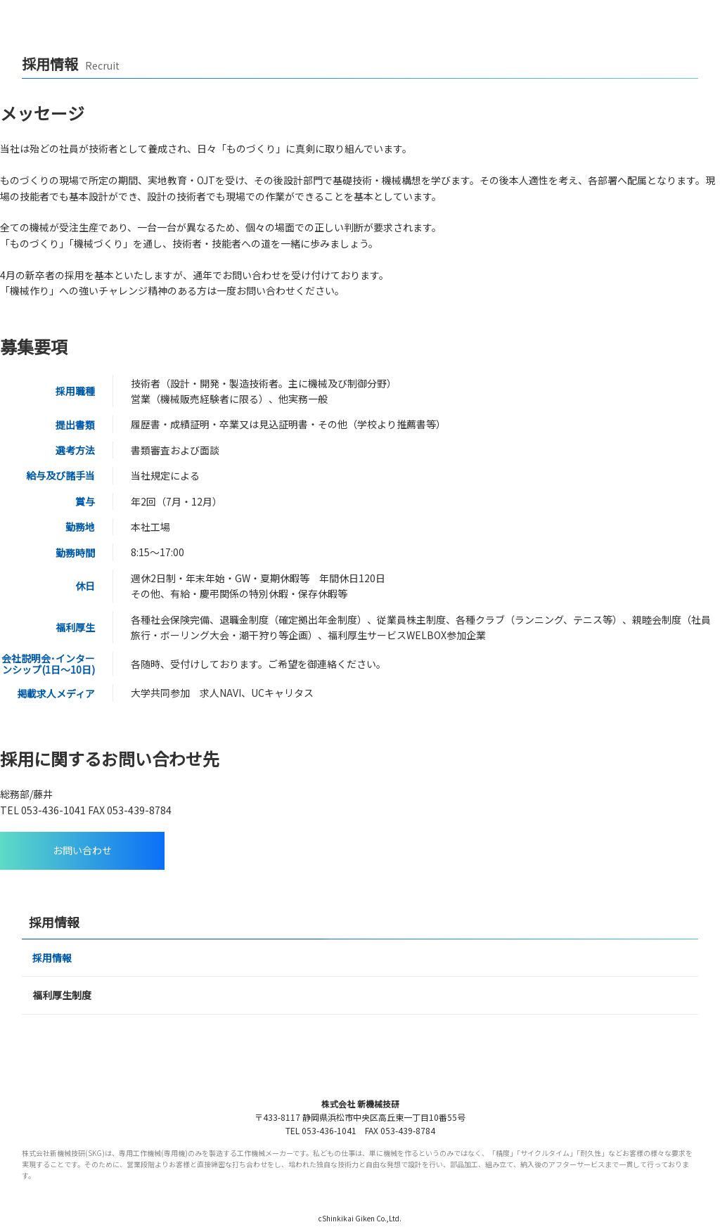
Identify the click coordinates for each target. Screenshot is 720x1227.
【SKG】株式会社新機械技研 (72, 17)
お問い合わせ (82, 850)
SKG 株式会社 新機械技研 (360, 1071)
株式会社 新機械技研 (360, 1104)
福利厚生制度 (61, 995)
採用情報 (52, 958)
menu (698, 17)
